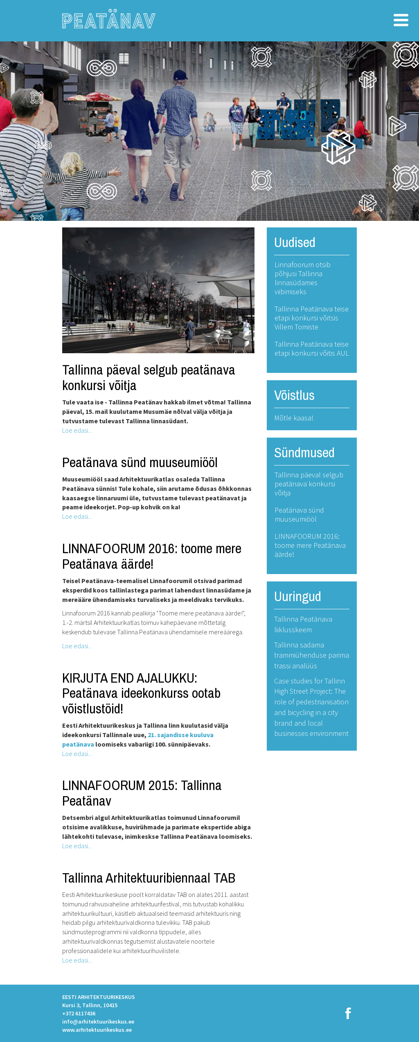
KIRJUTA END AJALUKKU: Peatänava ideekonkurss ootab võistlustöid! (141, 693)
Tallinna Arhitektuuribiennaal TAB (148, 877)
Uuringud (297, 596)
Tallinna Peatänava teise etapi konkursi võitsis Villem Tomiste (312, 317)
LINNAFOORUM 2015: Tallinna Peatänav (142, 793)
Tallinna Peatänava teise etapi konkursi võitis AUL (312, 348)
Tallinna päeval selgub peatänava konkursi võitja (148, 377)
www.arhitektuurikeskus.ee (97, 1029)
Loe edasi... (77, 430)
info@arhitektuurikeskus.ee (98, 1021)
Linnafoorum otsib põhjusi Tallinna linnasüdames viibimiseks (303, 278)
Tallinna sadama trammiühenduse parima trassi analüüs (311, 655)
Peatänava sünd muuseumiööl (140, 462)
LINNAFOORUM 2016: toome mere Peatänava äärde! (151, 556)
